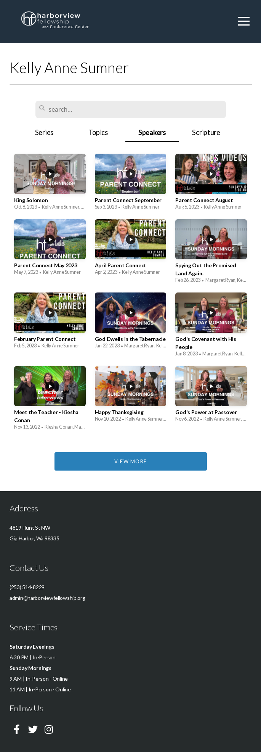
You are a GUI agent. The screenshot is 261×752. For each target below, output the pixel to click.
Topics (97, 132)
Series (44, 132)
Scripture (206, 132)
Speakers (152, 132)
